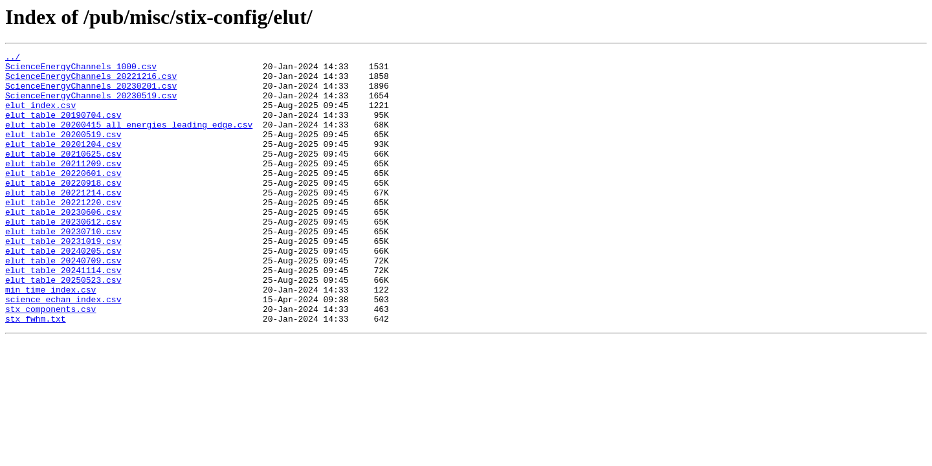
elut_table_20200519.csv (63, 151)
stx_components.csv (50, 361)
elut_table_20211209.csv (63, 186)
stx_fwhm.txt (35, 373)
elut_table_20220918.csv (63, 210)
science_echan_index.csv (63, 349)
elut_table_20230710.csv (63, 268)
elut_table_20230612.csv (63, 256)
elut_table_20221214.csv (63, 221)
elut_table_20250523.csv (63, 326)
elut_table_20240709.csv (63, 303)
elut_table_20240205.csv (63, 291)
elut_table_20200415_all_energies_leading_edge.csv (128, 140)
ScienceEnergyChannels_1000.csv (81, 70)
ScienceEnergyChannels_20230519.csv (91, 105)
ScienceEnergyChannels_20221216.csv (91, 81)
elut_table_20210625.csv (63, 175)
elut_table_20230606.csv (63, 244)
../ (12, 58)
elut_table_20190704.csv (63, 128)
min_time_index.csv (50, 338)
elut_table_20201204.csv (63, 163)
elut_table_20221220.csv (63, 233)
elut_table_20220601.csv (63, 198)
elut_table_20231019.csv (63, 279)
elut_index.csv (40, 116)
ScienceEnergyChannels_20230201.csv (91, 93)
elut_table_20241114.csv (63, 314)
